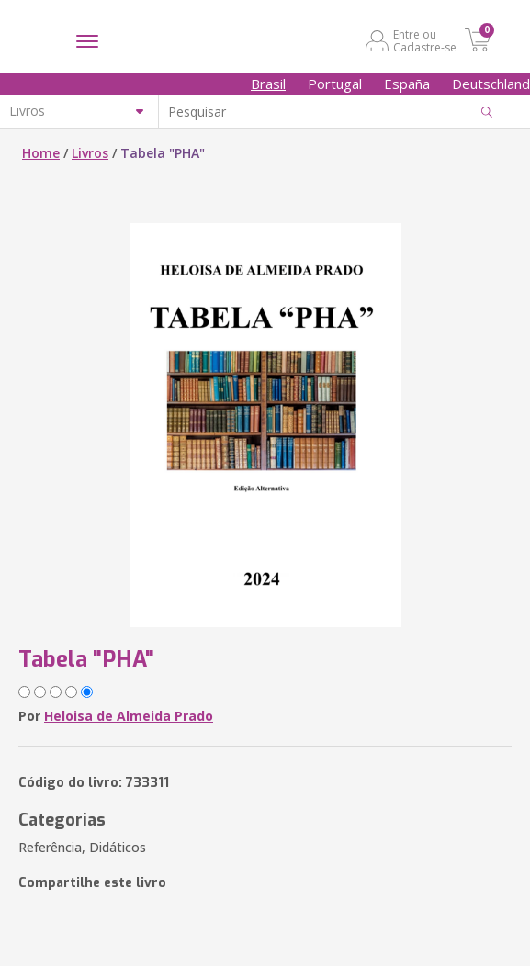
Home (41, 153)
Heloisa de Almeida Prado (128, 715)
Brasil (268, 83)
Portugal (335, 83)
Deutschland (491, 83)
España (407, 83)
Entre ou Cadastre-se (425, 40)
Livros (90, 153)
